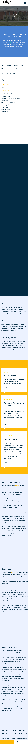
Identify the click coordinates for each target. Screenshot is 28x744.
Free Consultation (7, 742)
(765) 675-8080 (5, 90)
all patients (21, 68)
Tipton (9, 42)
